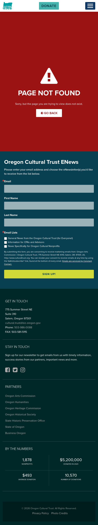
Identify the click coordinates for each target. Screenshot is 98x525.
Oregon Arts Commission (20, 396)
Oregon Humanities (17, 402)
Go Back (49, 113)
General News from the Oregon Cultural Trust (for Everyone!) (40, 238)
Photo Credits (59, 513)
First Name (11, 198)
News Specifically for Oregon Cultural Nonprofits (34, 246)
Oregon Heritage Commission (23, 408)
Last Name (11, 215)
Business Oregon (15, 433)
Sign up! (49, 274)
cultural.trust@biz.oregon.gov (23, 323)
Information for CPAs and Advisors (26, 242)
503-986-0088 (23, 327)
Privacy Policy (40, 513)
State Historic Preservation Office (25, 421)
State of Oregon (14, 427)
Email (7, 181)
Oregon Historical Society (20, 414)
